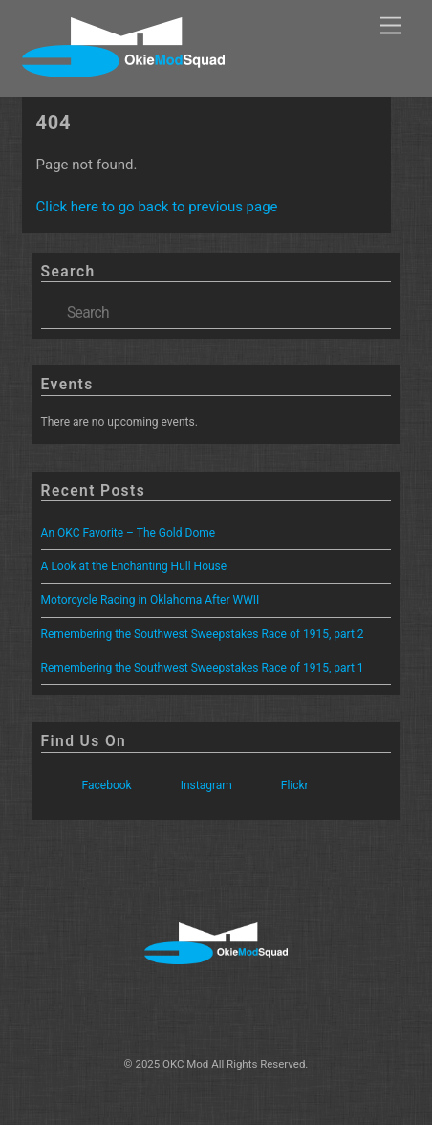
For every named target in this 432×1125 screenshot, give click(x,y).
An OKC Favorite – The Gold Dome (128, 533)
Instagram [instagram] (186, 785)
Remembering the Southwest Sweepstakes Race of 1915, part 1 (202, 667)
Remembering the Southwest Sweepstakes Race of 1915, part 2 (202, 634)
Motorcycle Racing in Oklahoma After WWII (150, 600)
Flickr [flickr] (274, 785)
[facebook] (151, 1009)
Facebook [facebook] (86, 785)
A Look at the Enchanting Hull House (134, 566)
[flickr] (274, 1009)
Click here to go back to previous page (157, 206)
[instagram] (212, 1009)
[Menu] (391, 26)
